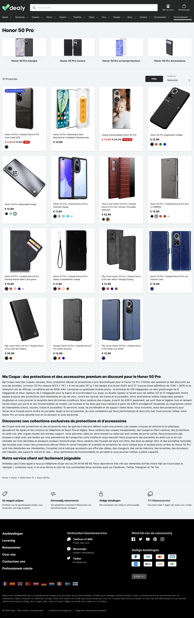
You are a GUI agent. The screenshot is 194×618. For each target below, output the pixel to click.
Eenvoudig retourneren (65, 500)
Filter (154, 78)
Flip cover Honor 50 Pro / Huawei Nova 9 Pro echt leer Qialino (24, 347)
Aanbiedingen (12, 533)
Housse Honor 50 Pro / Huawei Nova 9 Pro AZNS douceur (72, 347)
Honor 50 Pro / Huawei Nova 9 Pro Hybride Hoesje (70, 205)
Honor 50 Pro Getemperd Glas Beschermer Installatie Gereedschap (71, 136)
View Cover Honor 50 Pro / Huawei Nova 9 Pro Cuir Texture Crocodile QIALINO (119, 207)
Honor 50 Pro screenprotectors (121, 60)
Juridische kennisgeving (59, 610)
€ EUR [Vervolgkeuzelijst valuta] (138, 576)
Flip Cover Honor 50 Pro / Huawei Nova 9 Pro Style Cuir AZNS (121, 347)
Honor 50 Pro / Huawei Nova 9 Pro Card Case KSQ (22, 136)
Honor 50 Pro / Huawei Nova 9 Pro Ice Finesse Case (169, 278)
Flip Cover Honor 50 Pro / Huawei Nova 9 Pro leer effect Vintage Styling (121, 278)
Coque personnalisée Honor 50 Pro (119, 135)
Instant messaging (83, 552)
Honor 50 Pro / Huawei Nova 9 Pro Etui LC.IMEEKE (169, 205)
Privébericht (80, 562)
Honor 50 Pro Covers (72, 60)
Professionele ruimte (17, 568)
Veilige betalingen (109, 500)
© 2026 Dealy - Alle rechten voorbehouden (22, 610)
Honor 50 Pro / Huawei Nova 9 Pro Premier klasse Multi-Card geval (22, 278)
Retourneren (11, 547)
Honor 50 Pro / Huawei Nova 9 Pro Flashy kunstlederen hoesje (70, 278)
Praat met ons (81, 542)
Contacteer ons (13, 561)
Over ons (9, 554)
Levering (8, 540)
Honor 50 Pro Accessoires (170, 60)
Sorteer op (171, 76)
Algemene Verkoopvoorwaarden (91, 610)
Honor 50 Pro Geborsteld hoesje (20, 204)
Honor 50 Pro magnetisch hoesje (166, 135)
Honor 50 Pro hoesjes (24, 60)
